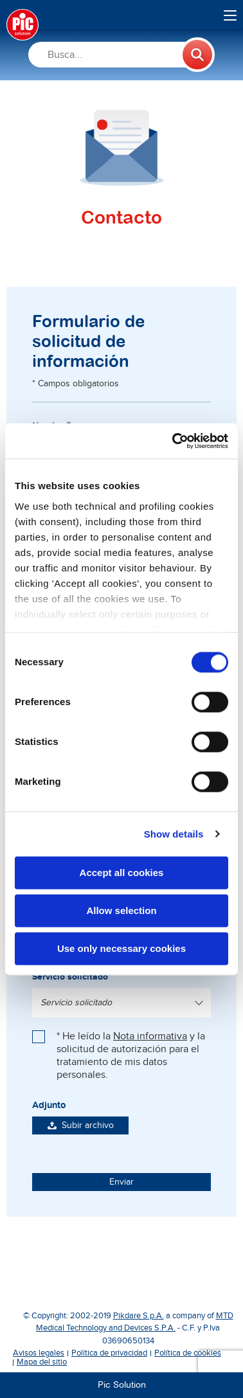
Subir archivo (81, 1125)
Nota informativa (150, 1036)
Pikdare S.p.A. (138, 1316)
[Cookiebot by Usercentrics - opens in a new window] (173, 441)
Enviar (121, 1182)
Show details (174, 834)
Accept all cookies (122, 872)
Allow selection (121, 910)
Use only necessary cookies (121, 948)
